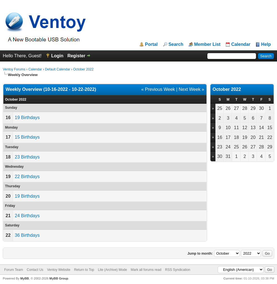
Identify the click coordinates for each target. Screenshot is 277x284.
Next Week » (191, 89)
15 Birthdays (27, 137)
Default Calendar (57, 69)
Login (57, 55)
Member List (207, 44)
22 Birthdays (27, 176)
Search (175, 44)
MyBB (24, 278)
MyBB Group (58, 278)
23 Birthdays (27, 157)
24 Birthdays (27, 215)
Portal (151, 44)
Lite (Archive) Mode (112, 270)
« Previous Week (158, 89)
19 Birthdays (27, 117)
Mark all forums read (146, 270)
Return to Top (84, 270)
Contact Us (35, 270)
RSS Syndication (177, 270)
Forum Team (13, 270)
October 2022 (83, 69)
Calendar (240, 44)
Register (76, 55)
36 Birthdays (27, 235)
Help (266, 44)
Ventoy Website (58, 270)
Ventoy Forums (14, 69)
